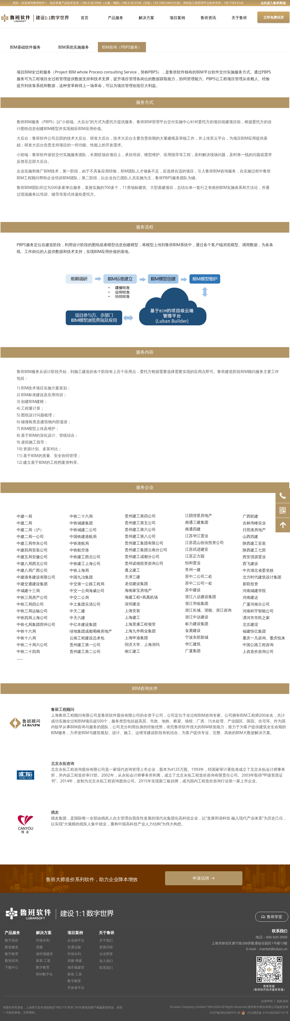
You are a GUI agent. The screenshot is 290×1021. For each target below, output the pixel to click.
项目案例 (177, 17)
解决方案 (146, 17)
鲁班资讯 (208, 17)
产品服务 (115, 17)
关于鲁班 (239, 17)
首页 (84, 17)
